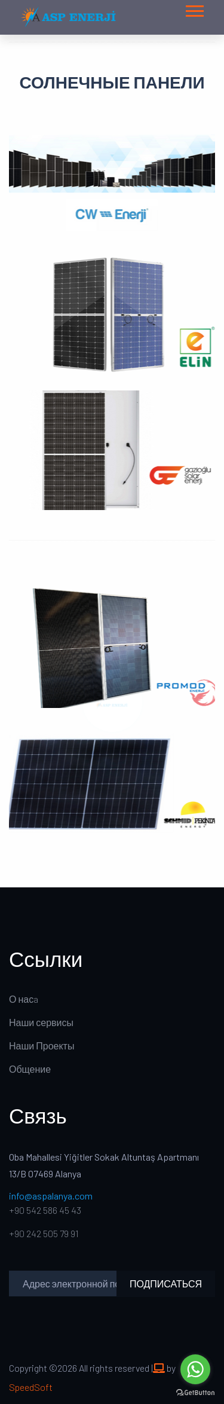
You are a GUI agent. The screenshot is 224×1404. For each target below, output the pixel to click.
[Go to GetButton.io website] (195, 1392)
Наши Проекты (41, 1045)
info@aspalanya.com (51, 1195)
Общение (30, 1069)
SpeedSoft (31, 1387)
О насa (23, 999)
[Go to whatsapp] (195, 1369)
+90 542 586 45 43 (45, 1210)
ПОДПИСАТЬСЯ (166, 1283)
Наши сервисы (41, 1022)
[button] (194, 9)
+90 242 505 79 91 (44, 1233)
